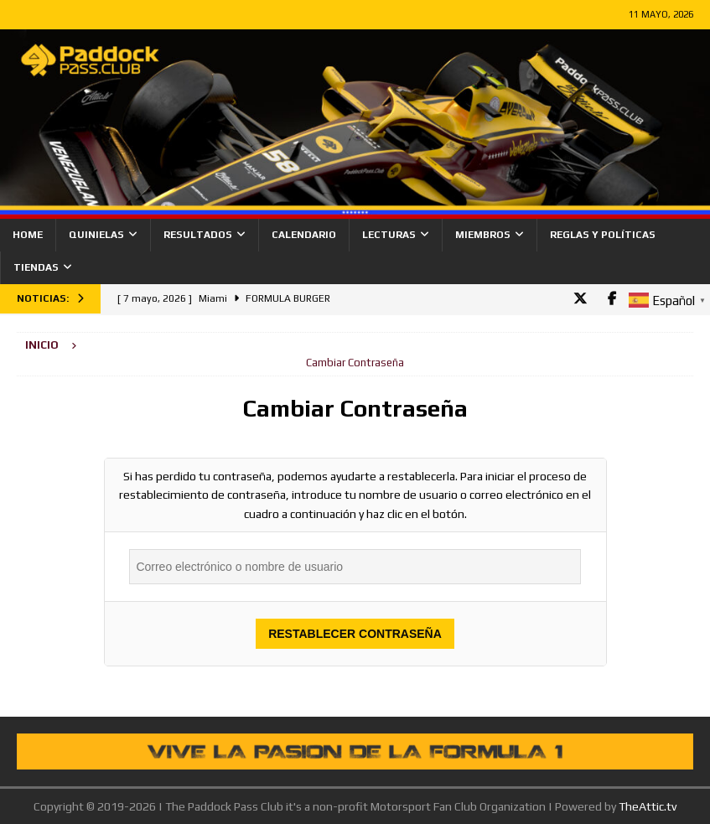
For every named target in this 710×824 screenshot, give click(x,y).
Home (28, 235)
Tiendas (36, 267)
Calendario (304, 235)
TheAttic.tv (647, 806)
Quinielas (96, 235)
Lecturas (389, 235)
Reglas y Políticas (603, 235)
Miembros (482, 235)
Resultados (197, 235)
